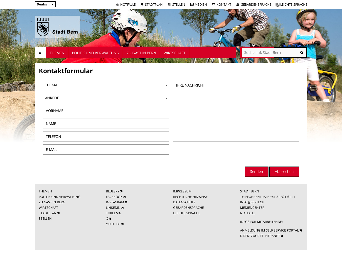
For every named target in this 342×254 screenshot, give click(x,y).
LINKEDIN (113, 207)
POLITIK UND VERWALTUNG (59, 196)
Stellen (178, 4)
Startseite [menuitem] (40, 52)
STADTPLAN (48, 213)
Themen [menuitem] (57, 52)
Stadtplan (154, 4)
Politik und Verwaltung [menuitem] (95, 52)
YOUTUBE (113, 224)
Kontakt (224, 4)
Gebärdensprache (256, 4)
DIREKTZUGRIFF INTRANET (260, 236)
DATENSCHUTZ (184, 202)
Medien (201, 4)
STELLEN (45, 218)
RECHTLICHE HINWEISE (190, 196)
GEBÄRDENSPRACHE (188, 207)
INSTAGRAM (115, 202)
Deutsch (43, 4)
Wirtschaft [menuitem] (174, 52)
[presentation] (264, 153)
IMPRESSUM (182, 191)
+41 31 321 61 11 (282, 196)
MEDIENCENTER (252, 207)
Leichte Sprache (293, 4)
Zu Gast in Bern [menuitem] (141, 52)
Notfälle (128, 4)
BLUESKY (112, 191)
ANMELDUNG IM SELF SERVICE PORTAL (269, 230)
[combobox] (106, 85)
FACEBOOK (114, 196)
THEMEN (45, 191)
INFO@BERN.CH (252, 202)
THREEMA (113, 213)
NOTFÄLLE (248, 213)
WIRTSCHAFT (48, 207)
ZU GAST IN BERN (52, 202)
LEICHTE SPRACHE (186, 213)
